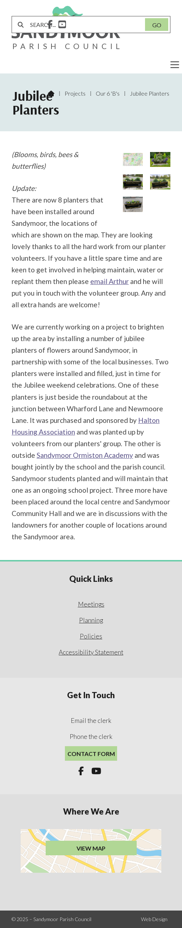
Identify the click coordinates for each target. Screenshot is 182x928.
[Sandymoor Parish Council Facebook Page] (50, 25)
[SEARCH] (83, 24)
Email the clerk (91, 720)
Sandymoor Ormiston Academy (85, 455)
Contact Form (91, 753)
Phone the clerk (91, 736)
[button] (91, 64)
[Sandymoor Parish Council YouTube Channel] (62, 25)
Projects (75, 93)
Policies (91, 636)
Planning (91, 620)
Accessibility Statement (91, 652)
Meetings (91, 604)
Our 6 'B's (108, 93)
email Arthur (109, 281)
